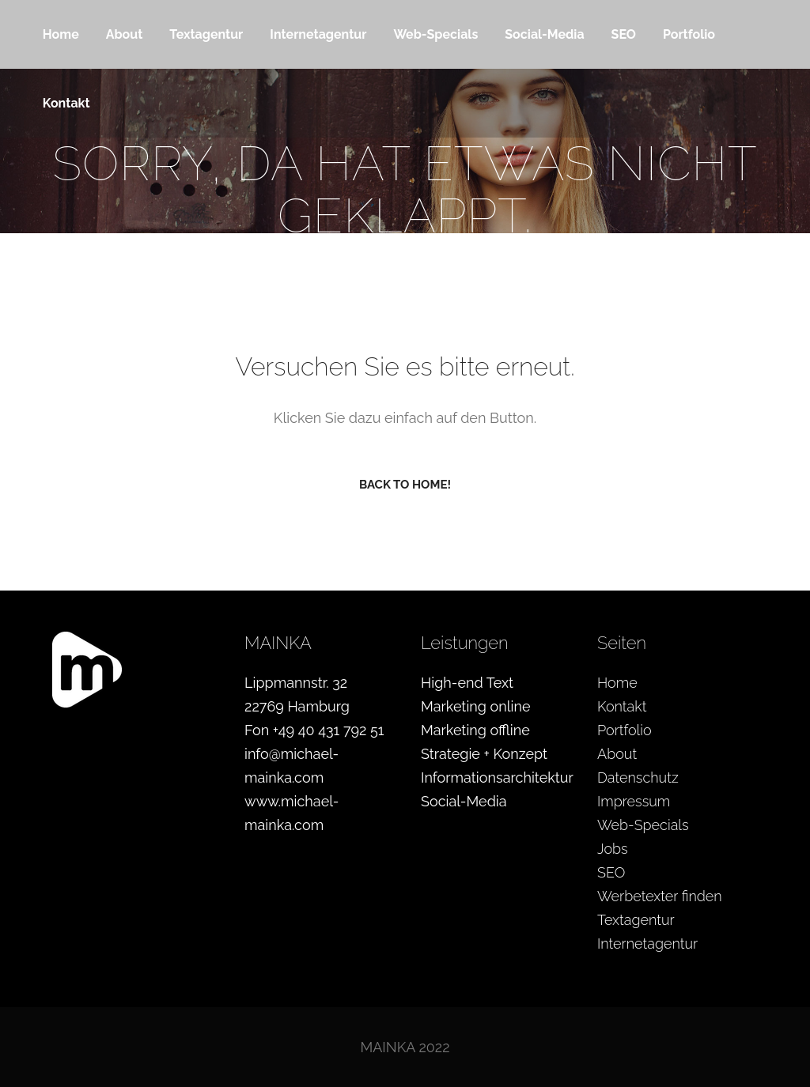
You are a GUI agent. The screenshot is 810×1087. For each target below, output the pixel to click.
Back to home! (405, 484)
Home (617, 682)
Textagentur (636, 919)
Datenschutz (638, 777)
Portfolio (624, 730)
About (617, 753)
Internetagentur (647, 943)
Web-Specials (643, 825)
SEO (611, 872)
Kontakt (621, 706)
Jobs (612, 848)
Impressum (633, 801)
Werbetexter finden (659, 896)
